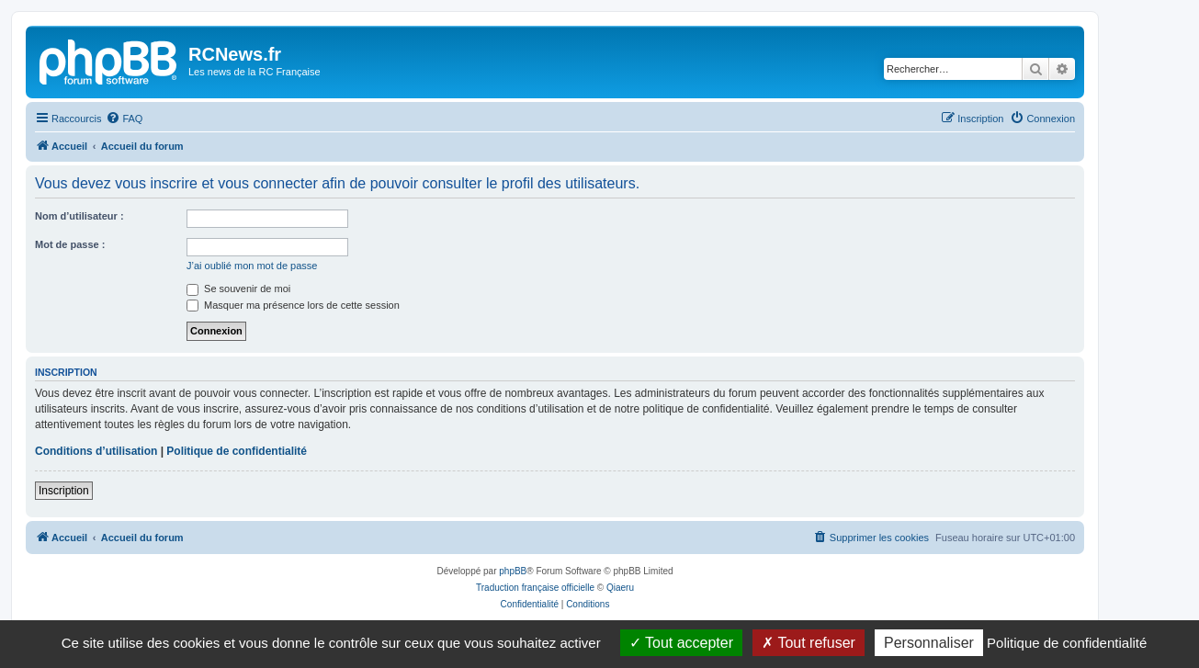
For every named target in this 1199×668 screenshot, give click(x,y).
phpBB (512, 571)
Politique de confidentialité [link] (1067, 643)
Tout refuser (808, 643)
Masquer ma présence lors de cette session (293, 305)
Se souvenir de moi (238, 288)
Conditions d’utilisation (96, 451)
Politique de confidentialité (236, 451)
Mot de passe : (70, 244)
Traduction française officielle (535, 588)
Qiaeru (620, 588)
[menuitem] (124, 119)
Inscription (64, 490)
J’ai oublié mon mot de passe (252, 265)
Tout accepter (681, 643)
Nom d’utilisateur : (79, 215)
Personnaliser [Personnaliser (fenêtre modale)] (929, 643)
